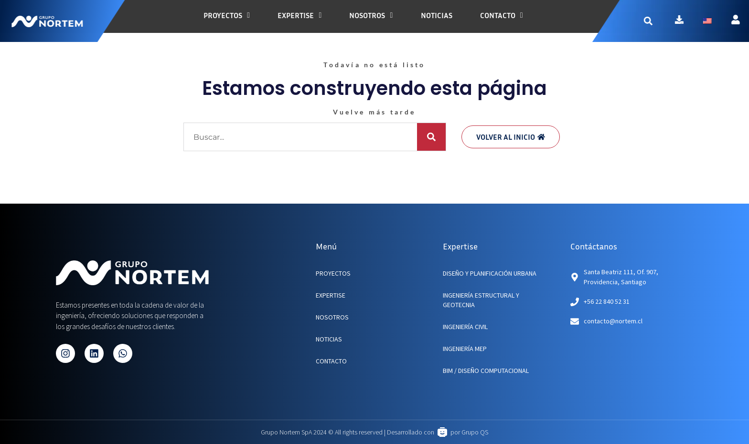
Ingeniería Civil (465, 326)
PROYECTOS (333, 273)
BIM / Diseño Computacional (486, 370)
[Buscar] (431, 137)
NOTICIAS (329, 339)
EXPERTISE (330, 295)
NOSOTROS (332, 317)
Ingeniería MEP (465, 348)
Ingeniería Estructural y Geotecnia (481, 300)
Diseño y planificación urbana (489, 273)
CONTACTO (331, 361)
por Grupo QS (469, 432)
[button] (656, 21)
